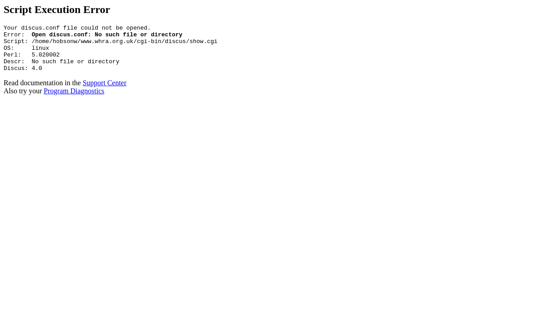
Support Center (104, 92)
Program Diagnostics (74, 100)
